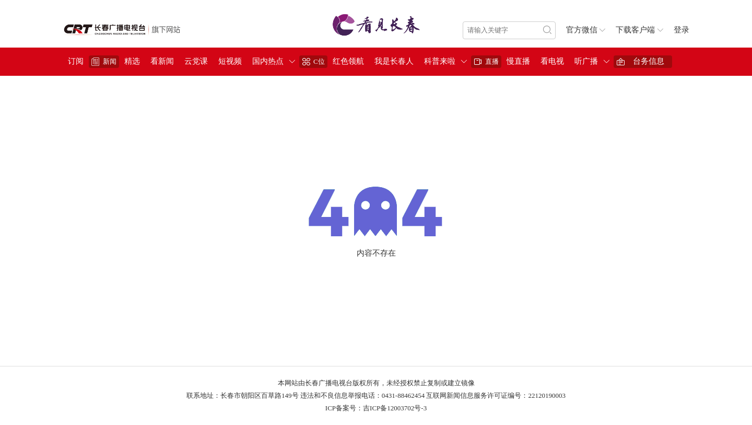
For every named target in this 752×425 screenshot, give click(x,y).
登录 (681, 30)
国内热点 (268, 61)
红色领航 (348, 61)
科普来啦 (439, 61)
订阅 (76, 61)
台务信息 (648, 61)
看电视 (552, 61)
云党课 (196, 61)
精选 (132, 61)
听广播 (586, 61)
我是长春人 (394, 61)
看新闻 (162, 61)
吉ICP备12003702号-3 (395, 408)
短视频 (230, 61)
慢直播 (518, 61)
